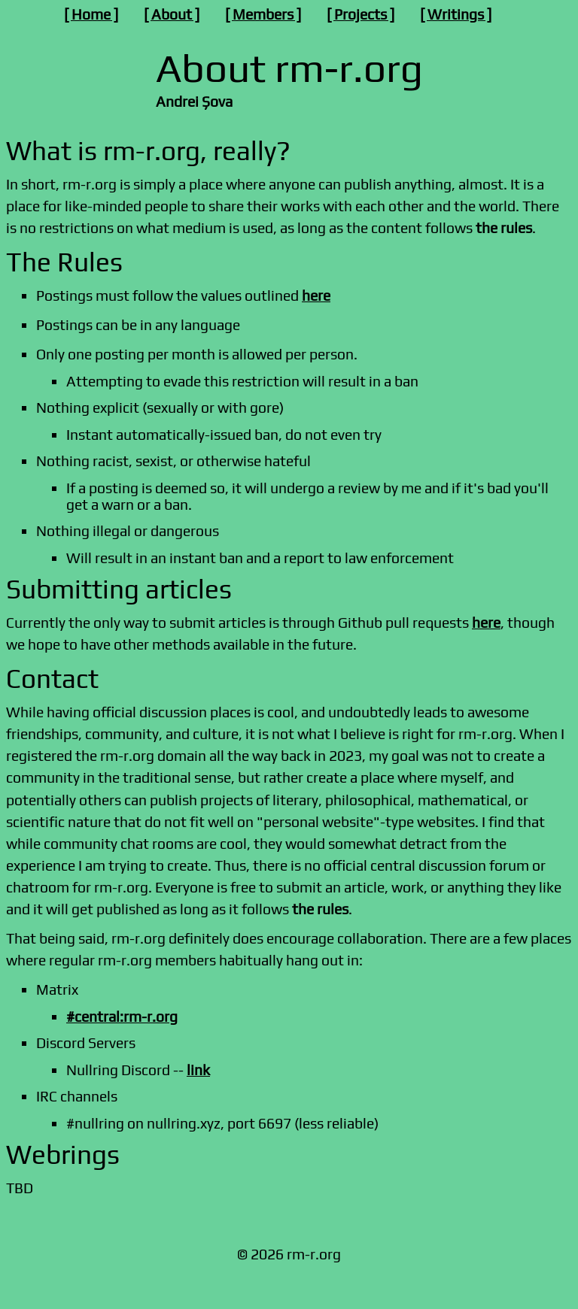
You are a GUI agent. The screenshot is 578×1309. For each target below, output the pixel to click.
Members (263, 14)
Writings (455, 14)
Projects (360, 14)
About (171, 14)
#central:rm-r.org (122, 1016)
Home (91, 14)
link (198, 1070)
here (316, 295)
